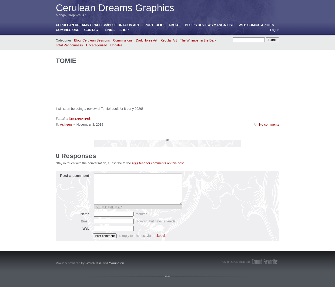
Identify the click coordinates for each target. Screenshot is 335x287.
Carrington (116, 263)
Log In (274, 30)
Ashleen (66, 124)
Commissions (67, 30)
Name (84, 214)
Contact (92, 30)
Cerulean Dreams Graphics (115, 7)
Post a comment (74, 175)
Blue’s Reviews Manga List (209, 25)
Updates (116, 45)
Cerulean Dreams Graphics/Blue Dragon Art (98, 25)
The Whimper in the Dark (198, 40)
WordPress (94, 263)
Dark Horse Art (146, 40)
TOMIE (66, 60)
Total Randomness (69, 45)
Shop (124, 30)
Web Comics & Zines (256, 25)
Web (86, 228)
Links (110, 30)
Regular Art (169, 40)
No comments (269, 124)
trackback (159, 236)
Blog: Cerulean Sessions (92, 40)
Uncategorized (96, 45)
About (174, 25)
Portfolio (154, 25)
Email (85, 221)
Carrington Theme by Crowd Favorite (250, 261)
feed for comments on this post (158, 163)
